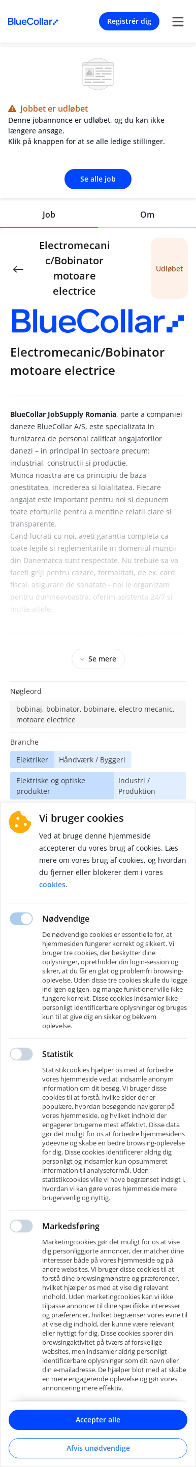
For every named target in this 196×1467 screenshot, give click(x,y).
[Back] (18, 268)
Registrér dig (129, 21)
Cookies (52, 884)
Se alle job (98, 179)
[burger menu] (178, 21)
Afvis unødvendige (98, 1448)
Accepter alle (98, 1419)
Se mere (98, 658)
